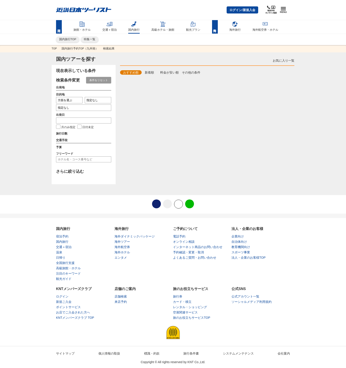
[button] (242, 9)
